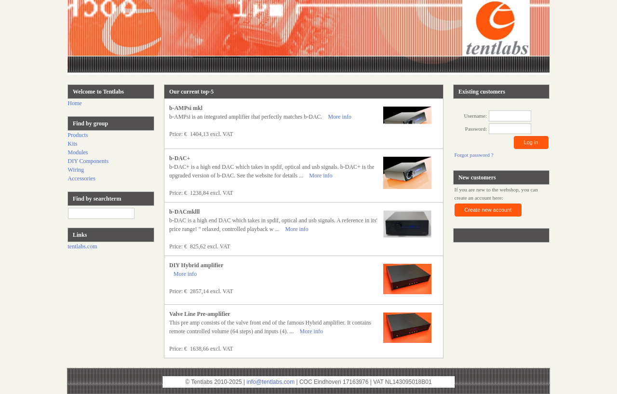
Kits (73, 143)
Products (78, 135)
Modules (78, 152)
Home (75, 103)
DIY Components (88, 161)
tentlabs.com (82, 246)
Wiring (76, 169)
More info (339, 116)
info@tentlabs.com (271, 382)
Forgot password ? (474, 155)
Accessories (81, 178)
